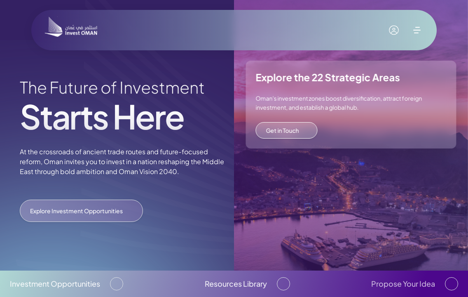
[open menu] (417, 30)
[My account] (393, 30)
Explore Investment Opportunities (81, 210)
